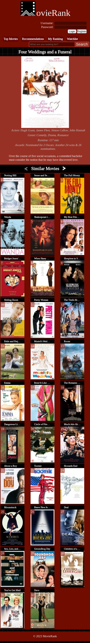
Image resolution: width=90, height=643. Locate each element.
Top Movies (11, 39)
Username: (47, 23)
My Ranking (55, 39)
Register (82, 31)
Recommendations (33, 39)
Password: (47, 27)
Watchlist (72, 39)
